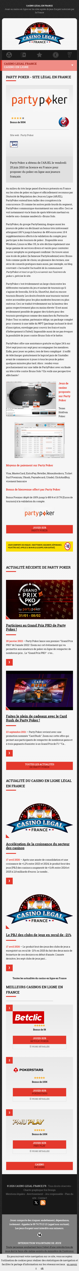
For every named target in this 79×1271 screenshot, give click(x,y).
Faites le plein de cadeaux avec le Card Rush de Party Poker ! (36, 718)
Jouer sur (39, 529)
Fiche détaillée (40, 1046)
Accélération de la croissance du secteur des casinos (37, 846)
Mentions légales (15, 1194)
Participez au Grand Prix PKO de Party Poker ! (36, 627)
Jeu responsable (54, 1194)
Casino (39, 1166)
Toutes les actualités (39, 766)
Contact (42, 1197)
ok (42, 1268)
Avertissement (35, 1194)
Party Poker (27, 135)
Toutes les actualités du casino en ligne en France (39, 978)
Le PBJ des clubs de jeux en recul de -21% (38, 935)
